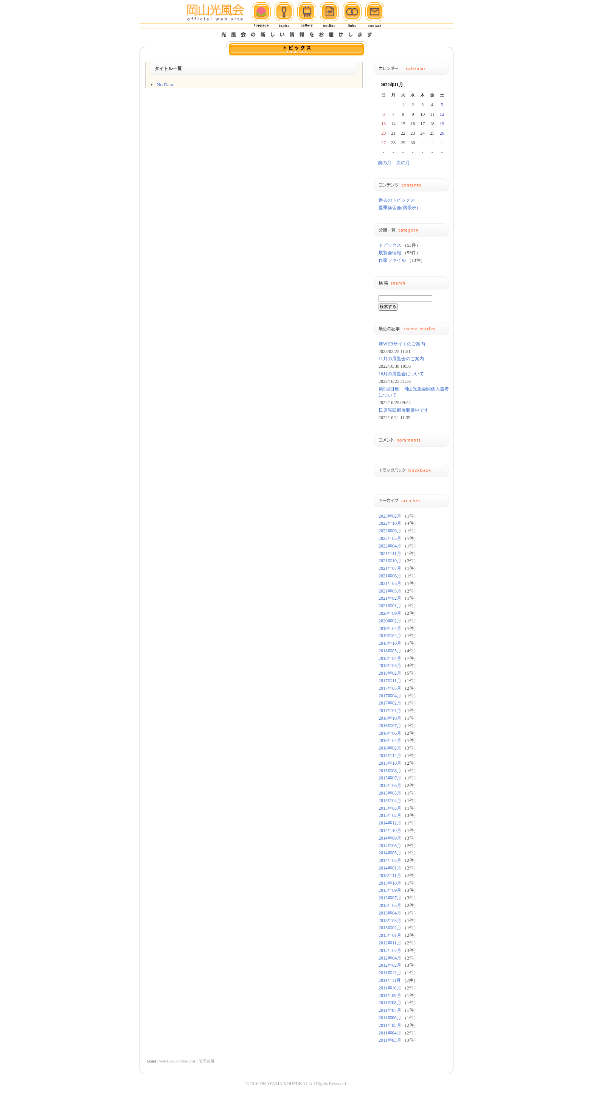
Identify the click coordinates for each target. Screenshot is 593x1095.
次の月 (403, 162)
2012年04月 (390, 958)
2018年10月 (390, 643)
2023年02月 (390, 516)
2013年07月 (390, 898)
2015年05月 (390, 793)
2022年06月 (390, 531)
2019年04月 (390, 628)
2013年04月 (390, 913)
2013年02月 (390, 927)
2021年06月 (390, 576)
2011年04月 (390, 1033)
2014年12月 (390, 823)
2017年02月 (390, 703)
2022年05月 (390, 538)
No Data (165, 84)
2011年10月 (390, 988)
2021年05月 (390, 583)
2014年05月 (390, 852)
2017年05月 (390, 688)
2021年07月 (390, 568)
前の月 (384, 162)
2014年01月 (390, 868)
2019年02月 (390, 635)
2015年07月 (390, 778)
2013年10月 (390, 883)
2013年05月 (390, 905)
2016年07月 (390, 725)
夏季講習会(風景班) (398, 207)
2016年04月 (390, 740)
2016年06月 (390, 733)
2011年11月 (390, 980)
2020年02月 (390, 621)
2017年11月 (390, 680)
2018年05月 (390, 650)
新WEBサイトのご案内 (402, 344)
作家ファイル (392, 260)
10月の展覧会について (401, 373)
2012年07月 (390, 950)
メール (374, 15)
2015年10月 (390, 763)
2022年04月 (390, 546)
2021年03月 (390, 591)
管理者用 (206, 1061)
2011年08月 (390, 1002)
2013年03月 (390, 920)
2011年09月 (390, 995)
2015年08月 (390, 770)
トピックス (284, 15)
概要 (329, 15)
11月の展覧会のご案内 (401, 358)
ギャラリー (306, 15)
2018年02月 (390, 673)
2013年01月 (390, 935)
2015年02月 (390, 815)
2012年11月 (390, 943)
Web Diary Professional (177, 1061)
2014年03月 (390, 860)
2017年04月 (390, 695)
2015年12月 (390, 755)
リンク (352, 15)
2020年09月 (390, 613)
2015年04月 (390, 800)
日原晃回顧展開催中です (403, 410)
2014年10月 (390, 830)
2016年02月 (390, 748)
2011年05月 (390, 1025)
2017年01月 (390, 710)
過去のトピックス (397, 200)
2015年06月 (390, 785)
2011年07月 (390, 1010)
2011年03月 (390, 1040)
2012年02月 (390, 965)
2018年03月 (390, 665)
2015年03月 (390, 808)
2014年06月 (390, 845)
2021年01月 (390, 605)
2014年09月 (390, 838)
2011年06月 (390, 1017)
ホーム (261, 15)
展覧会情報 (390, 252)
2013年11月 (390, 875)
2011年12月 (390, 972)
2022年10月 (390, 523)
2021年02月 (390, 598)
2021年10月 (390, 560)
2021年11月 (390, 553)
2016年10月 (390, 718)
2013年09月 (390, 890)
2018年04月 (390, 658)
